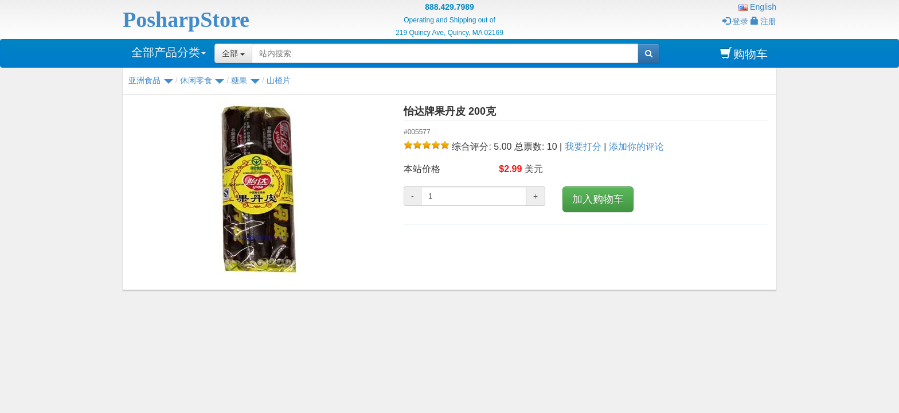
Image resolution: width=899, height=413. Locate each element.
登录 (735, 21)
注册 (763, 21)
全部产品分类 (168, 52)
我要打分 (583, 146)
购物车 (744, 53)
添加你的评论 (636, 146)
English (757, 6)
